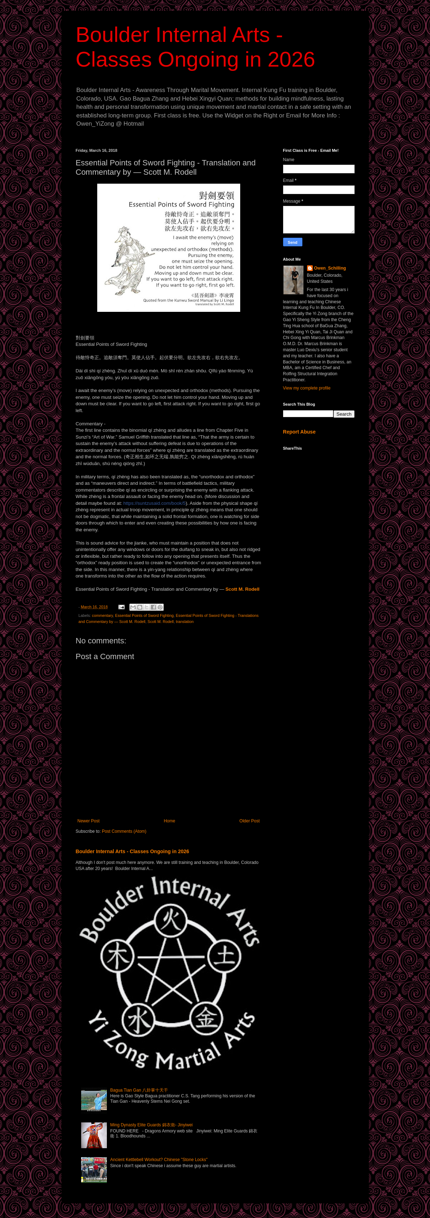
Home (169, 820)
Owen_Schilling (330, 268)
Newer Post (89, 820)
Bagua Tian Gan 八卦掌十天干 (139, 1090)
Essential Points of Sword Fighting (144, 615)
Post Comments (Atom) (124, 831)
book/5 (154, 503)
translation (185, 621)
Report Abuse (299, 432)
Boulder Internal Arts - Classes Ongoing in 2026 (132, 851)
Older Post (249, 820)
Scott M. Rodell (161, 621)
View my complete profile (307, 388)
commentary (102, 615)
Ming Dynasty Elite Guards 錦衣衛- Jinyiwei (151, 1124)
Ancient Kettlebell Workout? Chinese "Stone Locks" (158, 1159)
